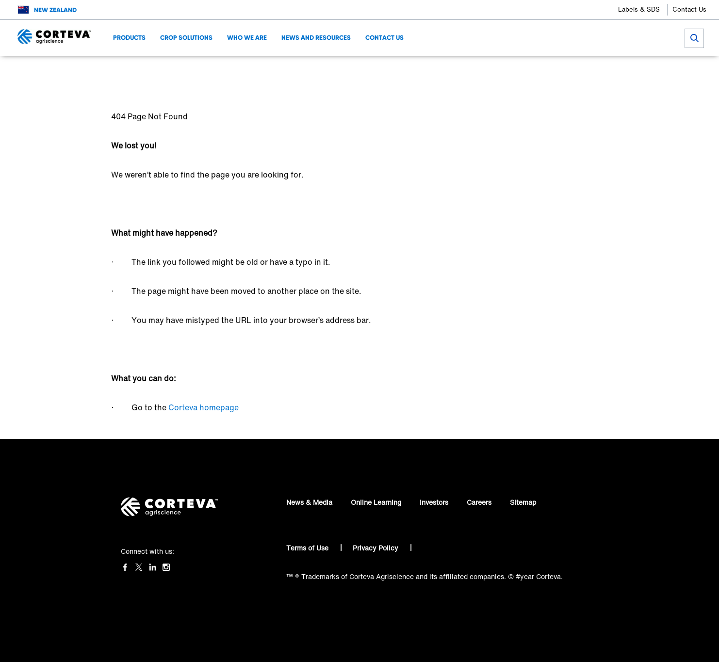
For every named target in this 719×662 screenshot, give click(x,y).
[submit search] (694, 38)
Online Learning (376, 502)
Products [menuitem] (129, 37)
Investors (434, 502)
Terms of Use (308, 548)
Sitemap (523, 502)
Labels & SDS (639, 9)
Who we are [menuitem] (247, 37)
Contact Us (689, 9)
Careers (479, 502)
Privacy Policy (376, 548)
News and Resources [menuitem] (316, 37)
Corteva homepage (203, 407)
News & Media (309, 502)
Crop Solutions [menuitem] (186, 37)
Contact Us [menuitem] (384, 37)
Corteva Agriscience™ (146, 70)
